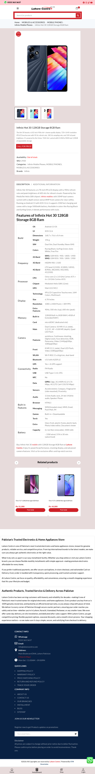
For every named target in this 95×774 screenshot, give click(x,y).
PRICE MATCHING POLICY (28, 678)
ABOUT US (22, 694)
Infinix (27, 171)
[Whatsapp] (16, 636)
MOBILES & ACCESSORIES (33, 22)
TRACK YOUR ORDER (26, 685)
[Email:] (16, 643)
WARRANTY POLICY (26, 674)
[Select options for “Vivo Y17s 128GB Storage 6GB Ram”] (63, 510)
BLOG (19, 708)
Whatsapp (22, 637)
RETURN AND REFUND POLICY (30, 681)
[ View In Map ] (24, 657)
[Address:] (16, 650)
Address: (22, 650)
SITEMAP (21, 712)
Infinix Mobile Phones (24, 25)
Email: (21, 643)
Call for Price (24, 146)
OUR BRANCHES (24, 701)
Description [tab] (23, 184)
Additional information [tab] (46, 184)
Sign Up (75, 733)
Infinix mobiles (47, 196)
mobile (35, 444)
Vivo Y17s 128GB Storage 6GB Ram (60, 501)
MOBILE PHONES (55, 22)
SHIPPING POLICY (25, 671)
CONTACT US (23, 698)
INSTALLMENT (23, 705)
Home (17, 22)
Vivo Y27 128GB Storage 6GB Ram (27, 501)
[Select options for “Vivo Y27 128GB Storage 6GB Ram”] (30, 510)
